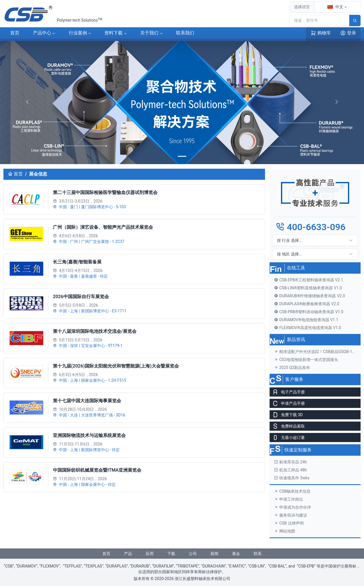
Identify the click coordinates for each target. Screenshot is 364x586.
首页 (14, 33)
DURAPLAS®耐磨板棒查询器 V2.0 (306, 304)
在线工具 (296, 268)
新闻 (214, 553)
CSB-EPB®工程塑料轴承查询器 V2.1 (308, 280)
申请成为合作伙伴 (292, 507)
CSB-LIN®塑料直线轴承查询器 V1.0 (308, 288)
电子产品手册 (287, 392)
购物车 (321, 33)
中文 (335, 7)
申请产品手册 (287, 403)
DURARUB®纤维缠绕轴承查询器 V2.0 (309, 296)
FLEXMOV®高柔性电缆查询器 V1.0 (307, 327)
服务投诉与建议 (290, 515)
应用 (150, 553)
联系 (185, 33)
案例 (78, 33)
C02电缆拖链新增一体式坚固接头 (306, 359)
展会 (236, 553)
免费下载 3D (286, 414)
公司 (193, 553)
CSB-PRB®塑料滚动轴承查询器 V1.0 (308, 311)
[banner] (182, 156)
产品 (42, 33)
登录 (348, 33)
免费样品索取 (287, 426)
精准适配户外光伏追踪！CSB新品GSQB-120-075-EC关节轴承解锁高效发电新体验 (317, 351)
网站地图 (284, 531)
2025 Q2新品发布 (292, 367)
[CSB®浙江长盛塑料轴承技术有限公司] (29, 13)
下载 (113, 33)
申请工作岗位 (288, 499)
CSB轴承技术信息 (292, 491)
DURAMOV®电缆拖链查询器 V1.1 (306, 319)
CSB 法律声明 (289, 523)
